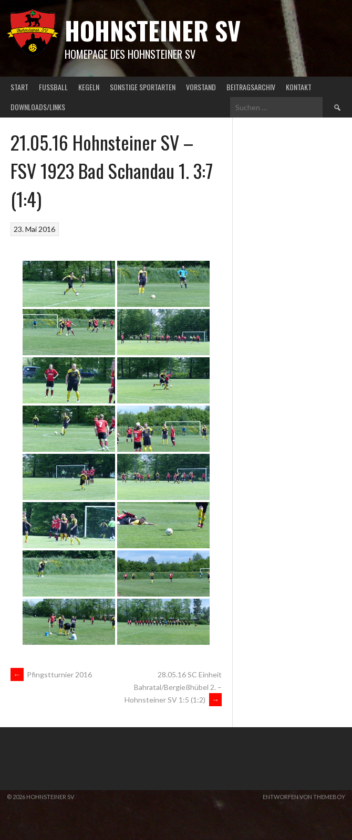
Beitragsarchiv (250, 86)
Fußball (53, 86)
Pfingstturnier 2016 (51, 674)
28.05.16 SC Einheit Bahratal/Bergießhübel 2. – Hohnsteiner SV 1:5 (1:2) (173, 687)
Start (19, 86)
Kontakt (299, 86)
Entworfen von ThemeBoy (304, 796)
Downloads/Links (38, 106)
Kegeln (88, 86)
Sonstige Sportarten (142, 86)
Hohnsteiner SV (153, 30)
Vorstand (201, 86)
